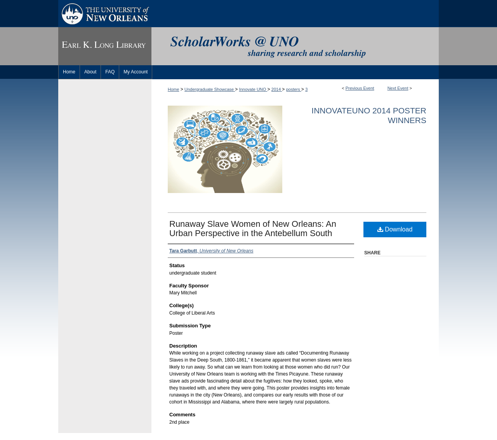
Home (173, 89)
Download (395, 229)
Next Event (398, 88)
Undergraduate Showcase (209, 89)
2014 (276, 89)
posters (293, 89)
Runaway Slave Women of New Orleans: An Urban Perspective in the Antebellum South (252, 228)
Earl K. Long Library (104, 46)
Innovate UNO (253, 89)
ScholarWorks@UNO (295, 46)
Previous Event (360, 88)
